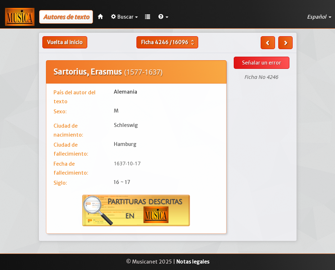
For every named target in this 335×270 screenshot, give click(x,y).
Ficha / (168, 42)
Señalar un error (261, 63)
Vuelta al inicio (65, 42)
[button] (163, 17)
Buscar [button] (124, 17)
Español (319, 17)
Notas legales (192, 262)
